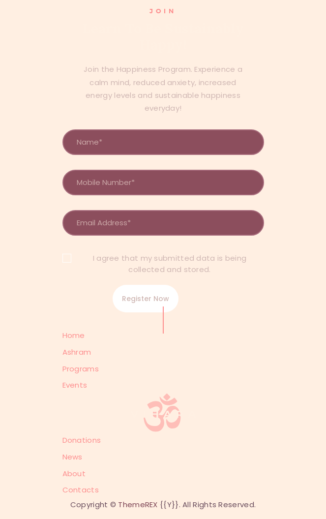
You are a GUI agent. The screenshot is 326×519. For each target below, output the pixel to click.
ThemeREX (137, 504)
